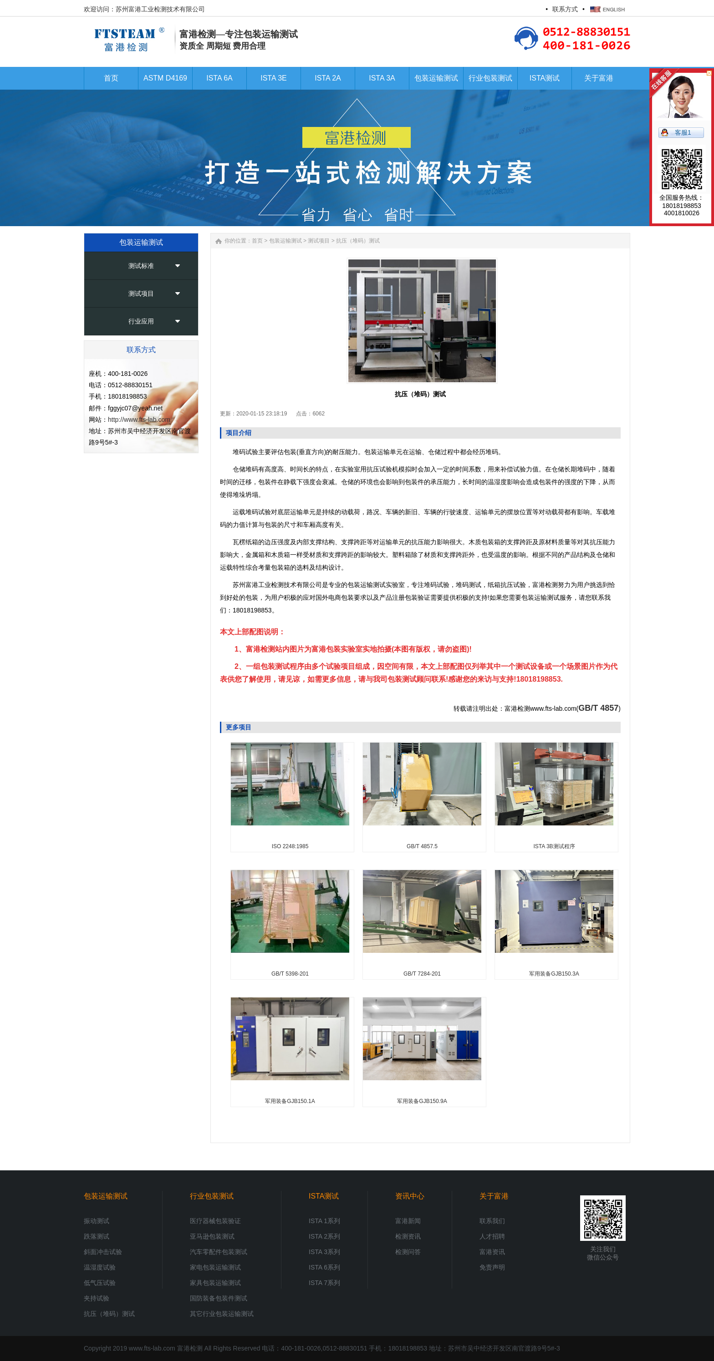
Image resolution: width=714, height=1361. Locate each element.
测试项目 (141, 293)
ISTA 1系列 (324, 1220)
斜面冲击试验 (103, 1251)
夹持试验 (96, 1298)
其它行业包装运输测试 (222, 1313)
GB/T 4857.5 (422, 846)
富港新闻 (408, 1220)
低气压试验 (100, 1282)
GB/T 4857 (598, 708)
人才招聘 (492, 1236)
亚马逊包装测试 (212, 1236)
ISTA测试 (324, 1196)
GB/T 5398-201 (290, 974)
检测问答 (408, 1251)
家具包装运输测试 (215, 1282)
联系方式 (565, 9)
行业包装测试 (212, 1196)
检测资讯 (408, 1236)
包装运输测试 (285, 241)
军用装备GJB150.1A (290, 1101)
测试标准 (141, 265)
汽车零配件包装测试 (218, 1251)
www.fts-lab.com (152, 1348)
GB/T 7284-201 (422, 974)
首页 (257, 241)
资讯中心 (409, 1196)
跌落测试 (96, 1236)
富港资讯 (492, 1251)
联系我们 (492, 1220)
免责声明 (492, 1267)
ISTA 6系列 (324, 1267)
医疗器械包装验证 (215, 1220)
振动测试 (96, 1220)
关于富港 (494, 1196)
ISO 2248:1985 (290, 846)
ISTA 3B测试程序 (554, 846)
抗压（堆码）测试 (358, 241)
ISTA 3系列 (324, 1251)
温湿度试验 (100, 1267)
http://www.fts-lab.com (139, 419)
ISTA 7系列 (324, 1282)
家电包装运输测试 (215, 1267)
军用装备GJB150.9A (422, 1101)
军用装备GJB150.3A (554, 974)
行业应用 (141, 321)
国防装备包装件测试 (218, 1298)
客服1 (683, 132)
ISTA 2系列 (324, 1236)
